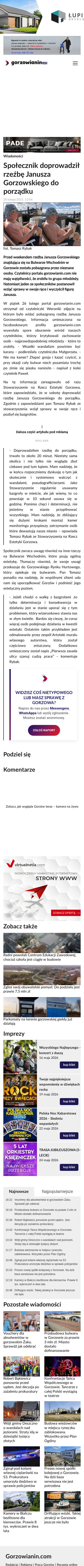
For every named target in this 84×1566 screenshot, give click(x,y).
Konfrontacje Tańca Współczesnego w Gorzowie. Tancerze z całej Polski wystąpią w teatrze (43, 1232)
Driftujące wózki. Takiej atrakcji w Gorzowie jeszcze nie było (45, 1292)
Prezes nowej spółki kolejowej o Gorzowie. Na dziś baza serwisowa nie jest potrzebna (44, 1272)
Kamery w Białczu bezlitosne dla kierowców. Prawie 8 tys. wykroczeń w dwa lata (46, 1282)
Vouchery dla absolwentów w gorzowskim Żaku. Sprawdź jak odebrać (43, 1201)
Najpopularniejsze (57, 1191)
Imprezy (14, 1034)
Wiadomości (13, 156)
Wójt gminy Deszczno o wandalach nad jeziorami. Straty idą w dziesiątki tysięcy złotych (44, 1242)
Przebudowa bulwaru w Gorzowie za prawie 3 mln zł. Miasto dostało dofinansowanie (46, 1212)
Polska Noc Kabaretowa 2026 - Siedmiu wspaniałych (57, 1118)
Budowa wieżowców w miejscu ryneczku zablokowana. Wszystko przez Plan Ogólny (40, 1252)
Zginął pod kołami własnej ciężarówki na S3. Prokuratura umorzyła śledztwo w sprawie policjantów (46, 1262)
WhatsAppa (28, 713)
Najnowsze (19, 1192)
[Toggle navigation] (75, 63)
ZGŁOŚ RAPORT (44, 730)
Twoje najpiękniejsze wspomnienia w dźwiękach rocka (59, 1084)
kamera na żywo (67, 806)
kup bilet (69, 1064)
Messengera (59, 708)
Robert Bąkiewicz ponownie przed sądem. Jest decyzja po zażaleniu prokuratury (42, 1222)
